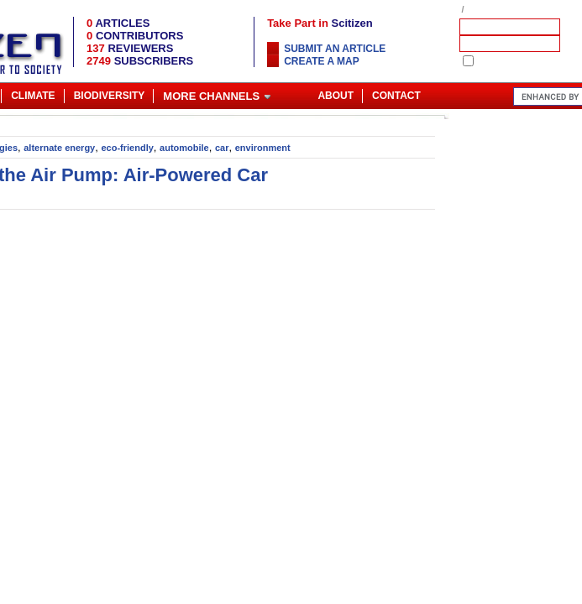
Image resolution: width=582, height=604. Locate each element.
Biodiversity (109, 96)
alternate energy (59, 148)
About (335, 96)
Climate (33, 96)
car (222, 148)
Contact (396, 96)
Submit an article (334, 49)
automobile (184, 148)
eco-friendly (127, 148)
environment (263, 148)
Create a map (321, 61)
